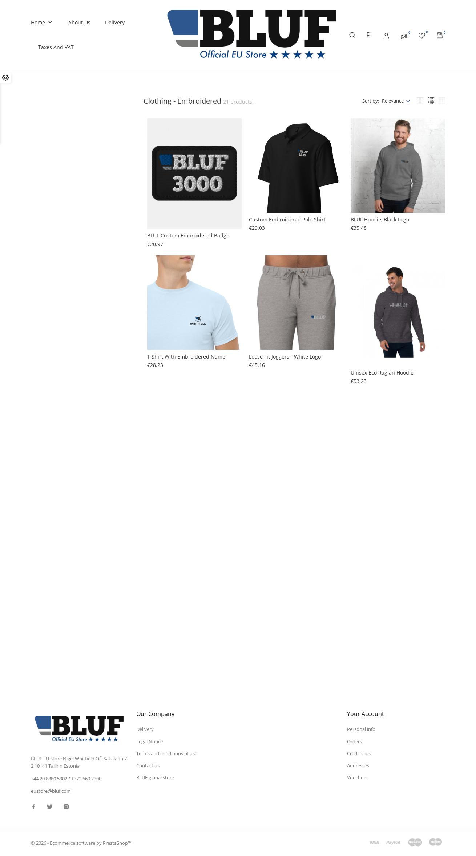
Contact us (148, 765)
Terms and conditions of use (166, 753)
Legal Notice (149, 741)
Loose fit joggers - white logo (285, 356)
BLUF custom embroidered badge (188, 235)
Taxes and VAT (56, 47)
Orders (354, 741)
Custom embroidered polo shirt (287, 219)
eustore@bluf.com (51, 791)
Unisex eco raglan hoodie (382, 372)
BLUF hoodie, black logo (380, 219)
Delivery (115, 22)
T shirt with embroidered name (186, 356)
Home (42, 23)
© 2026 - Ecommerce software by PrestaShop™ (81, 843)
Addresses (358, 765)
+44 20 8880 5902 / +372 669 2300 (66, 778)
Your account (365, 714)
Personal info (361, 729)
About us (79, 22)
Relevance (393, 100)
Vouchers (357, 777)
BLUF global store (155, 777)
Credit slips (359, 753)
